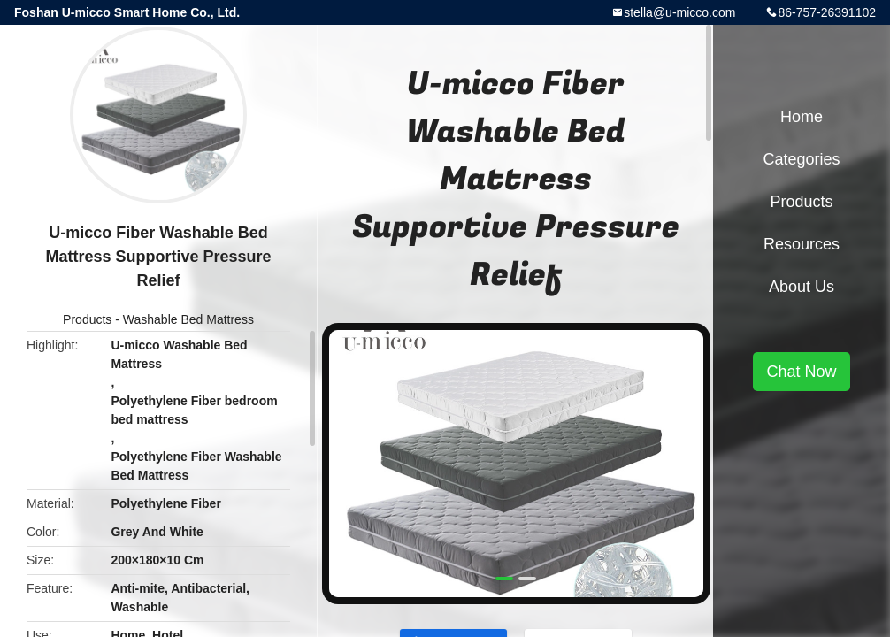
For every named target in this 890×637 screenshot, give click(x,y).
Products (87, 319)
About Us (801, 286)
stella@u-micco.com (679, 12)
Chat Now (801, 371)
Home (801, 117)
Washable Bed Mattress (188, 319)
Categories (801, 159)
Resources (801, 244)
